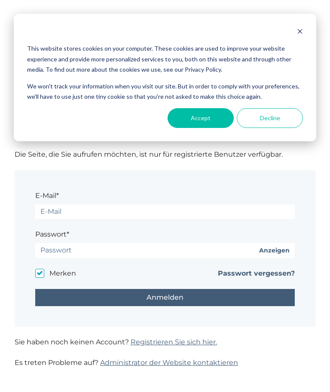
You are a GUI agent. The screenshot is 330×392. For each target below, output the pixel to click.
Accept (201, 118)
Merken (62, 273)
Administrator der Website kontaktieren (169, 363)
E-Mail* (47, 195)
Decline (270, 118)
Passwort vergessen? (256, 273)
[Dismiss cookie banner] (300, 32)
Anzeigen (274, 250)
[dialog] (165, 77)
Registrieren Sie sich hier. (174, 342)
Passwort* (52, 234)
